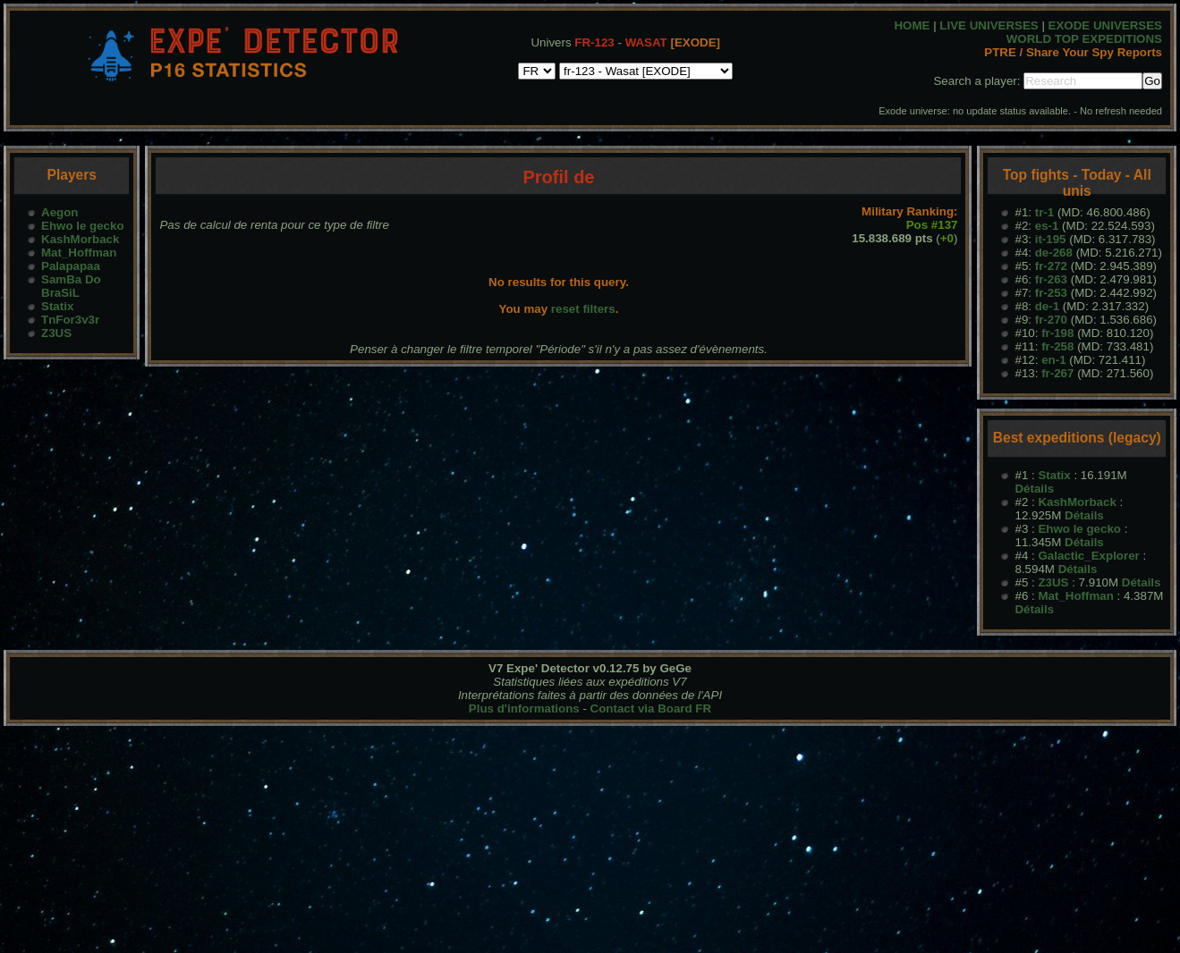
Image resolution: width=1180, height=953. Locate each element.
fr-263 (1051, 279)
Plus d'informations (524, 708)
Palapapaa (70, 266)
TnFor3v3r (70, 319)
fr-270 (1051, 319)
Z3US (56, 333)
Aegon (59, 212)
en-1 (1053, 360)
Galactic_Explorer (1088, 555)
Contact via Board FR (651, 708)
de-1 (1047, 306)
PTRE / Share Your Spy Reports (1073, 52)
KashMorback (80, 239)
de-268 (1054, 252)
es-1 (1047, 225)
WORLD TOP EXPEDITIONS (1084, 39)
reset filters (583, 309)
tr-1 (1044, 212)
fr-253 (1051, 292)
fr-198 (1057, 333)
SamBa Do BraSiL (71, 286)
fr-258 (1057, 346)
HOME (912, 25)
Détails (1034, 488)
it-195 (1050, 239)
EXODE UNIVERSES (1105, 25)
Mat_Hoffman (78, 252)
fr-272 (1051, 266)
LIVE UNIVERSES (988, 25)
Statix (57, 306)
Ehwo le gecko (82, 225)
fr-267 (1057, 373)
